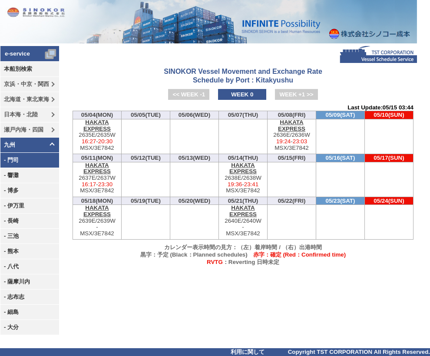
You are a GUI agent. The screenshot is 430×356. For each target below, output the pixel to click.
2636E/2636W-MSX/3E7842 (292, 135)
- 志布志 (14, 296)
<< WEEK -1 (188, 94)
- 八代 (11, 266)
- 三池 (11, 236)
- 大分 (11, 327)
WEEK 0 (242, 94)
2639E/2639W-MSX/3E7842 (97, 221)
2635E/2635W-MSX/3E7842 (97, 135)
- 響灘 (11, 175)
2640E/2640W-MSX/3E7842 (243, 221)
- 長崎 (11, 221)
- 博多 (11, 190)
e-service (17, 53)
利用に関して (248, 352)
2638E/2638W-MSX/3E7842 (243, 178)
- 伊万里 (14, 205)
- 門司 (11, 160)
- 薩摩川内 (17, 281)
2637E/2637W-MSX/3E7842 (97, 178)
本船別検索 (18, 69)
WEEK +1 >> (296, 94)
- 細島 (11, 312)
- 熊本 (11, 251)
